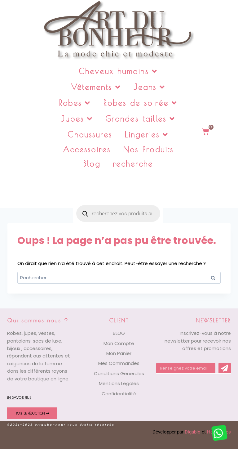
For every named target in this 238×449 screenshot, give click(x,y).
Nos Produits (148, 149)
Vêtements (96, 87)
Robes (75, 103)
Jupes (77, 119)
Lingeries (147, 134)
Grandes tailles (140, 119)
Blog (91, 163)
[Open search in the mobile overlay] (118, 186)
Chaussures (90, 134)
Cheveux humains (118, 71)
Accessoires (87, 149)
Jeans (150, 87)
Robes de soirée (140, 103)
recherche (133, 163)
